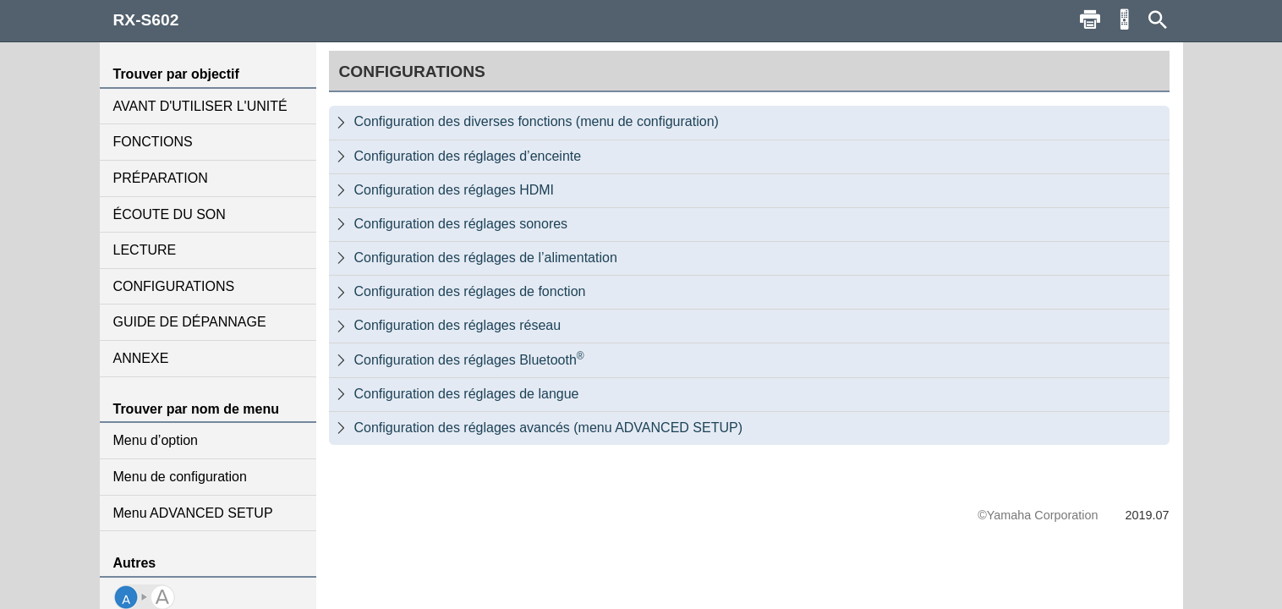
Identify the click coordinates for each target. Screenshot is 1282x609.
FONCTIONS (153, 141)
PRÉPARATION (160, 178)
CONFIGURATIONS (174, 286)
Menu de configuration (180, 476)
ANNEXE (141, 358)
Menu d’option (156, 440)
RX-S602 (146, 20)
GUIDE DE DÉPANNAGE (189, 322)
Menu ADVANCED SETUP (193, 513)
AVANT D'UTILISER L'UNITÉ (200, 106)
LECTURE (145, 250)
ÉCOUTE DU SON (169, 214)
